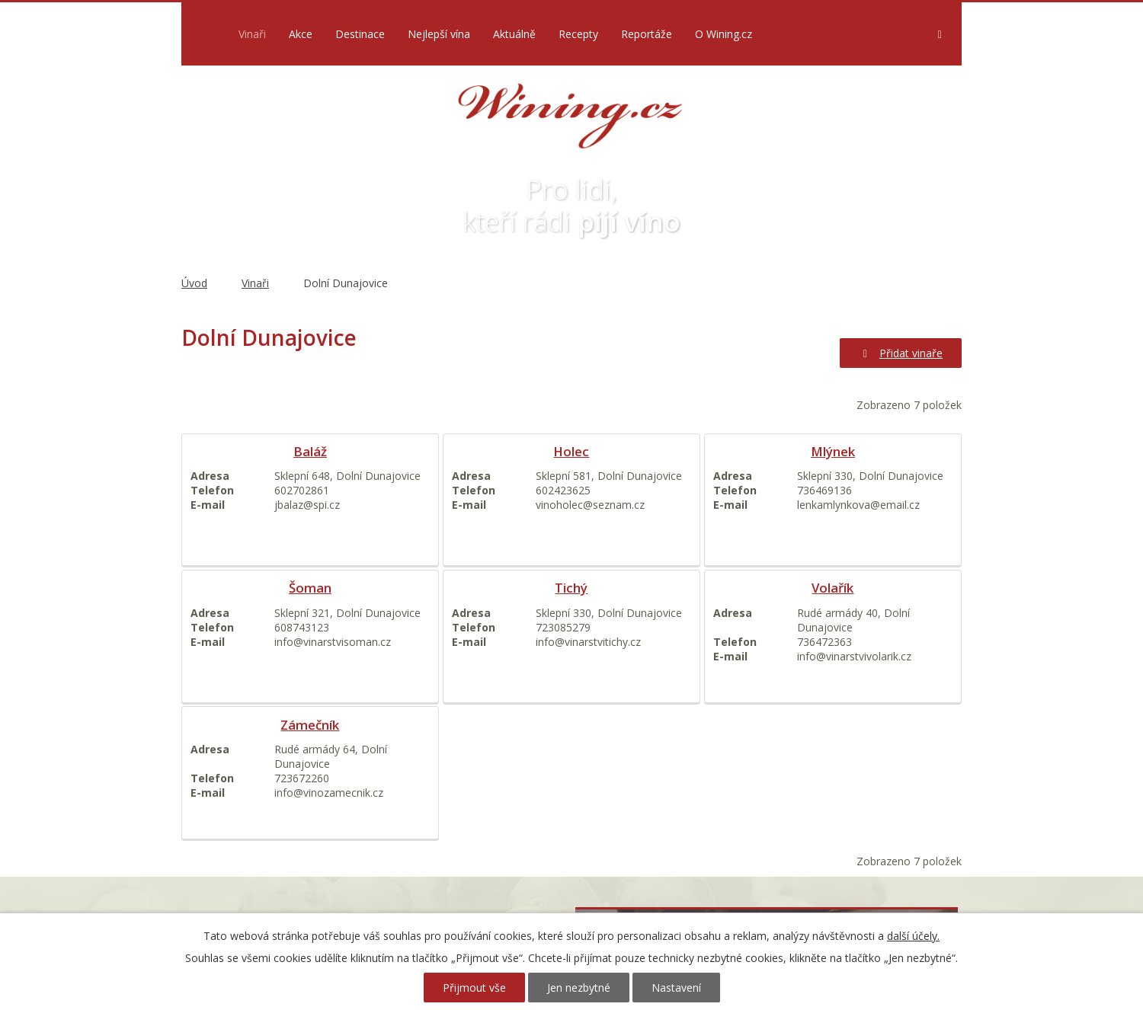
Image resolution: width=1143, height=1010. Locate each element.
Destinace (360, 34)
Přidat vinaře (901, 353)
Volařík (832, 587)
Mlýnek (833, 451)
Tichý (571, 587)
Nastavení (676, 987)
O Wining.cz (723, 34)
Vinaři (252, 34)
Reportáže (646, 34)
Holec (571, 451)
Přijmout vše (474, 987)
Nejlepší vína (439, 34)
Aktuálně (514, 34)
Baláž (310, 451)
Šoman (310, 587)
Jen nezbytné (578, 987)
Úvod (206, 34)
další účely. (913, 935)
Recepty (578, 34)
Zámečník (309, 725)
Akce (300, 34)
